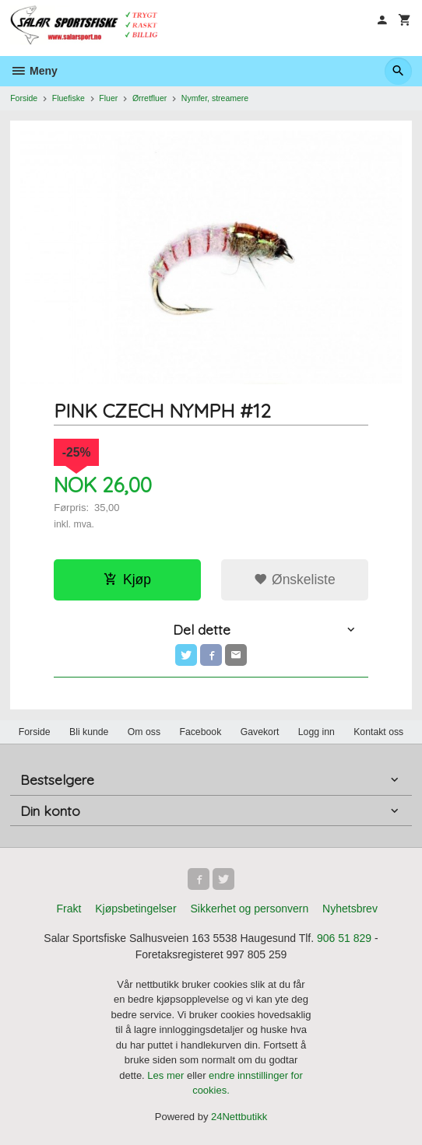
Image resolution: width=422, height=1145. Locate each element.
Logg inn (316, 732)
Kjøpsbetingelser (135, 908)
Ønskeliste (295, 579)
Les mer (167, 1075)
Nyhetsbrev (350, 908)
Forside (23, 98)
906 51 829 (344, 938)
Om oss (144, 732)
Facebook (200, 732)
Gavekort (260, 732)
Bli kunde (88, 732)
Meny (34, 71)
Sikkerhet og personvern (249, 908)
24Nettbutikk (239, 1116)
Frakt (68, 908)
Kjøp (127, 579)
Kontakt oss (378, 732)
